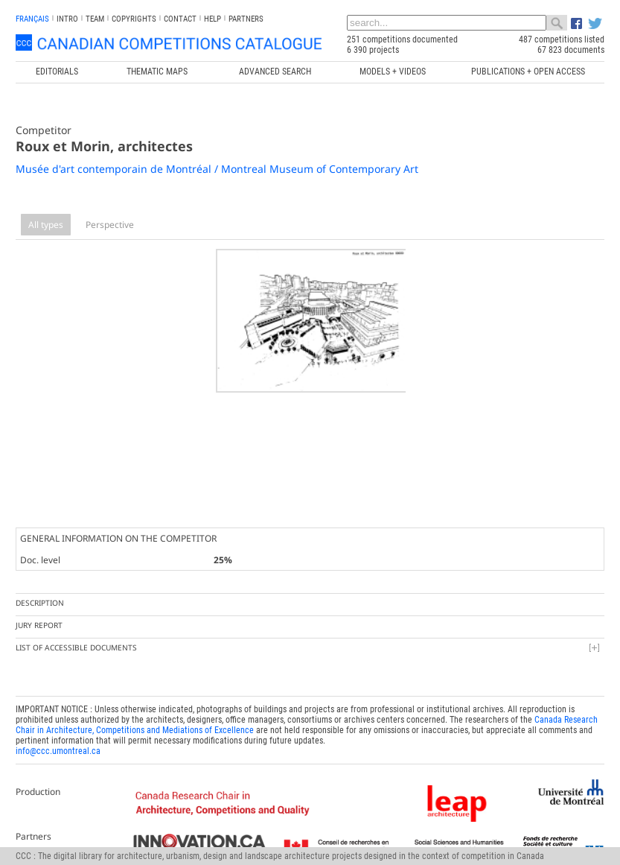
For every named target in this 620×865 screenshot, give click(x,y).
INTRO (67, 19)
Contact (180, 19)
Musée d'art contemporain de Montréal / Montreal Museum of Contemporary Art (217, 169)
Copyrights (134, 19)
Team (95, 19)
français (32, 19)
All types (45, 224)
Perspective (110, 224)
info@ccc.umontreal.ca (58, 747)
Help (212, 19)
